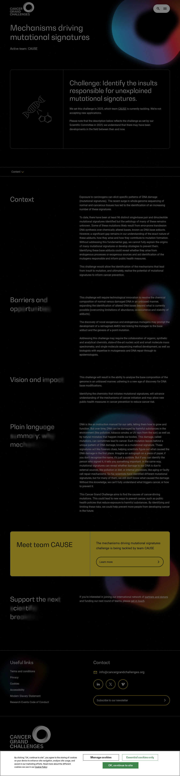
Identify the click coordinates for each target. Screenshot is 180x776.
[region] (90, 763)
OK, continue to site (120, 765)
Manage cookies (100, 757)
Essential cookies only (140, 757)
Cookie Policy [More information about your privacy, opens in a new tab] (41, 767)
